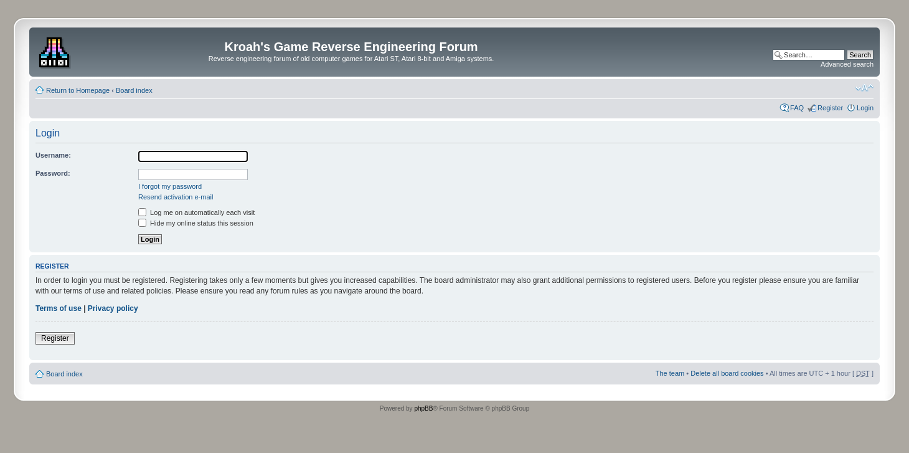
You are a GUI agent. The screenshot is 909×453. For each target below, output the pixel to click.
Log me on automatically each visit (196, 212)
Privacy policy (113, 308)
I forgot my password (170, 186)
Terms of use (58, 308)
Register (830, 108)
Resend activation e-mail (175, 197)
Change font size (864, 87)
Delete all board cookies (726, 373)
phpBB (423, 408)
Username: (53, 155)
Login (865, 108)
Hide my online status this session (195, 223)
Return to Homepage (78, 90)
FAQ (797, 108)
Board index (134, 90)
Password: (52, 173)
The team (670, 373)
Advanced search (847, 64)
